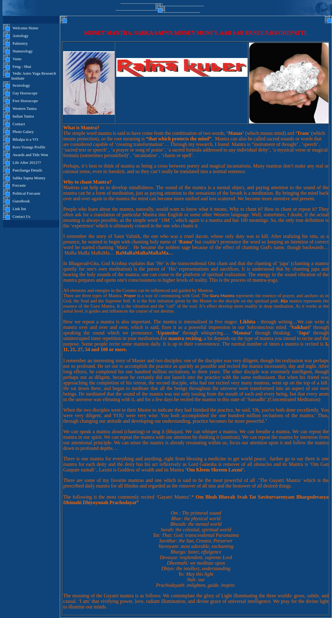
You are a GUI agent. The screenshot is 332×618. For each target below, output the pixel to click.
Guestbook (21, 201)
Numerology (22, 51)
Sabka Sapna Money (28, 178)
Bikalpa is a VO (25, 139)
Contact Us (21, 216)
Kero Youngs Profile (28, 147)
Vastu (16, 58)
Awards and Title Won (30, 154)
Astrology (20, 35)
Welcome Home (25, 28)
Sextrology (21, 85)
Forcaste (18, 185)
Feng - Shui (21, 66)
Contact (18, 124)
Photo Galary (23, 131)
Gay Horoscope (24, 93)
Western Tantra (24, 108)
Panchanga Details (27, 170)
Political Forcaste (26, 193)
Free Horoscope (25, 100)
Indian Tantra (23, 116)
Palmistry (20, 43)
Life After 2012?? (26, 162)
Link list (19, 208)
